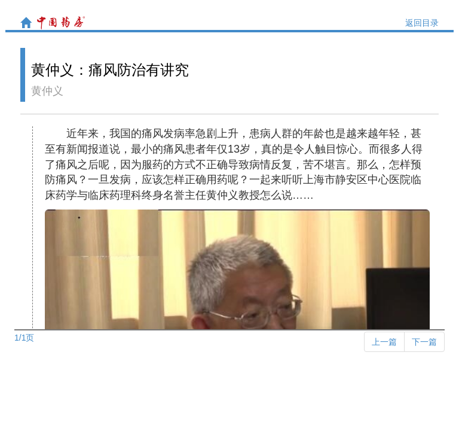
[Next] (424, 342)
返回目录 (422, 23)
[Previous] (384, 342)
